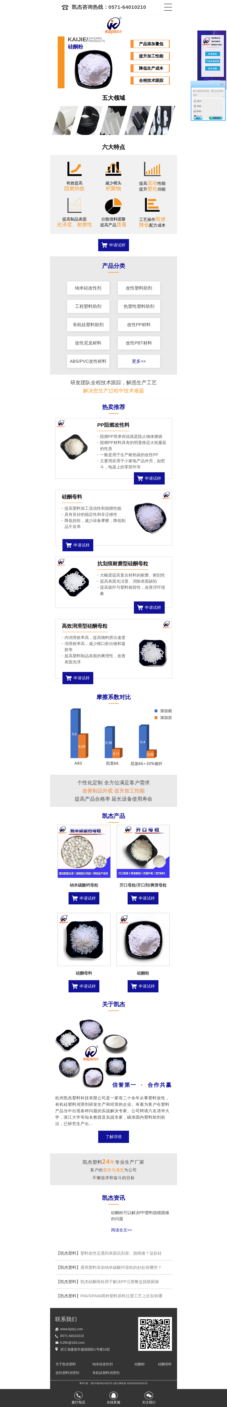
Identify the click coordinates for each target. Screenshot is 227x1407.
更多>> (139, 361)
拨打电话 (78, 1402)
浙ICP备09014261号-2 (102, 1383)
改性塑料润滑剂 (67, 1373)
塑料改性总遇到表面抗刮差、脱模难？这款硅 (109, 1253)
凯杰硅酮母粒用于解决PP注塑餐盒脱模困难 (107, 1281)
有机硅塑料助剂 (88, 324)
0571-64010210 (72, 1336)
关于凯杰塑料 (66, 1364)
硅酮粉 (140, 1364)
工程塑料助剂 (88, 306)
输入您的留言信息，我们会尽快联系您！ (208, 93)
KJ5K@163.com (72, 1342)
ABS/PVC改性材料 (88, 361)
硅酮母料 (165, 1364)
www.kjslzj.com (71, 1329)
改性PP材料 (139, 324)
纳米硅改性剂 (88, 288)
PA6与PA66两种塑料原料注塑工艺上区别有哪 (109, 1296)
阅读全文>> (121, 1230)
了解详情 (113, 1136)
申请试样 (117, 245)
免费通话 (217, 118)
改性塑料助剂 (139, 288)
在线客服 (113, 1402)
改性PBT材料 (139, 342)
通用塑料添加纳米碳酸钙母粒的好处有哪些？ (109, 1267)
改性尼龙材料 (88, 342)
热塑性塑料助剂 (139, 306)
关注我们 (149, 1402)
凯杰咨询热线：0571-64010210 (104, 7)
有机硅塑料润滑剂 (106, 1373)
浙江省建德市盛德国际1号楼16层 (85, 1349)
